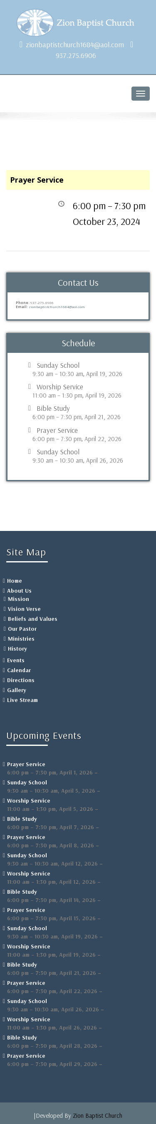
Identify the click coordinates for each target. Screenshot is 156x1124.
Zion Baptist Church (97, 1115)
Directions (21, 680)
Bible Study (53, 408)
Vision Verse (24, 609)
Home (14, 580)
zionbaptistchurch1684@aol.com (75, 44)
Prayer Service (57, 430)
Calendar (19, 670)
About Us (19, 590)
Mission (18, 599)
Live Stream (22, 700)
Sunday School (58, 365)
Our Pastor (22, 628)
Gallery (16, 690)
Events (16, 660)
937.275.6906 (76, 55)
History (17, 648)
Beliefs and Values (32, 618)
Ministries (21, 638)
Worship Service (60, 387)
